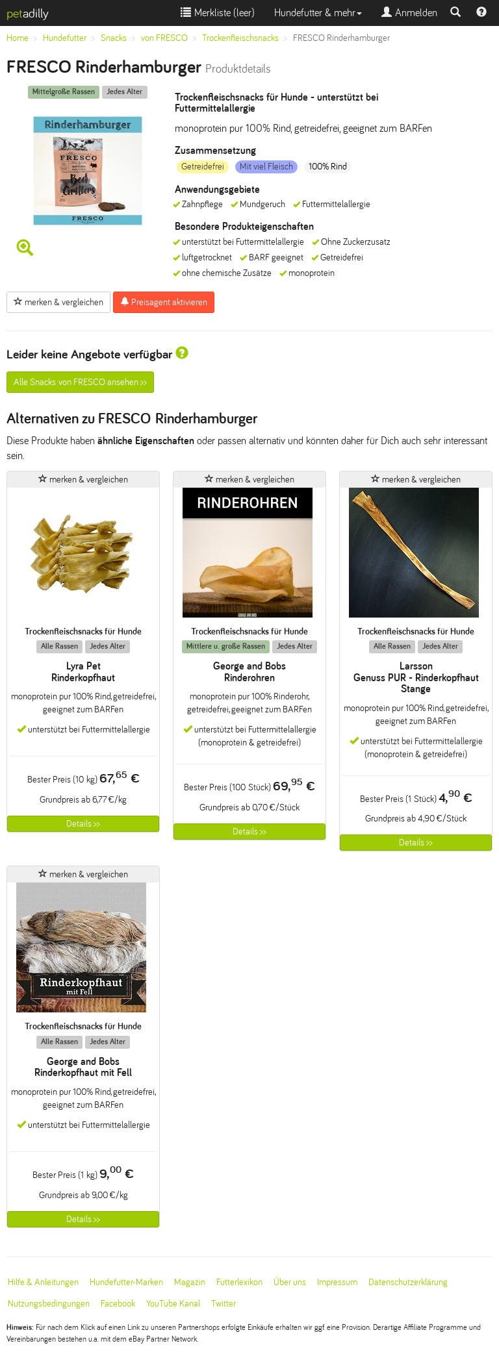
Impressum (337, 1282)
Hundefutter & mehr (318, 12)
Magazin (189, 1282)
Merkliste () (218, 12)
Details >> (83, 824)
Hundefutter (64, 38)
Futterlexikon (239, 1282)
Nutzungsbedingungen (49, 1304)
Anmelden (409, 12)
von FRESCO (164, 38)
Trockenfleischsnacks (240, 38)
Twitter (223, 1304)
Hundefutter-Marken (126, 1282)
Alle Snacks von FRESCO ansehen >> (80, 382)
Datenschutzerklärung (408, 1282)
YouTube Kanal (173, 1304)
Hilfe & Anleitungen (43, 1282)
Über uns (290, 1282)
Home (17, 38)
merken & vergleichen (58, 302)
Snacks (114, 38)
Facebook (118, 1304)
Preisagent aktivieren (163, 302)
